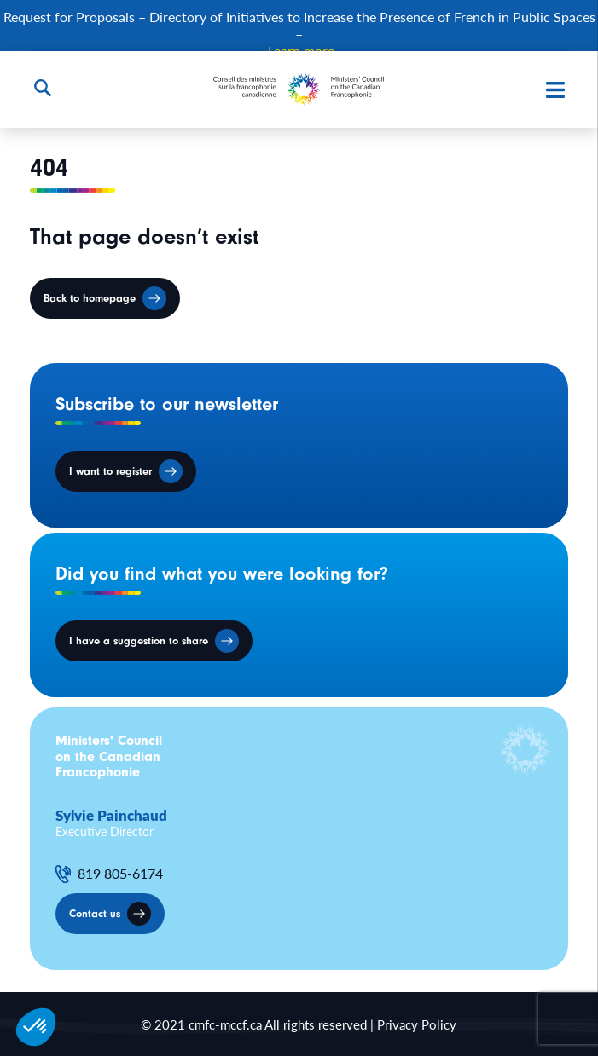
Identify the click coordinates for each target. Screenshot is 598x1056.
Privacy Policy (416, 1024)
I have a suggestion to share (138, 640)
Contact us (94, 913)
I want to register (110, 471)
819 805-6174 (120, 873)
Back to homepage (90, 297)
